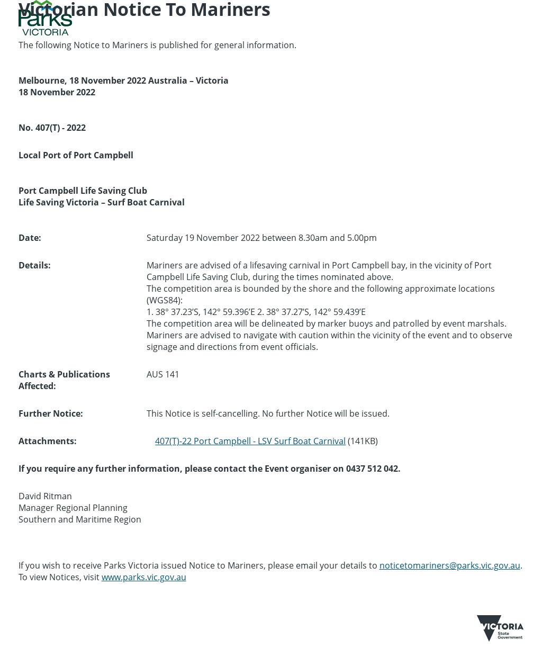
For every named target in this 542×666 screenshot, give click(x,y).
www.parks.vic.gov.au (144, 577)
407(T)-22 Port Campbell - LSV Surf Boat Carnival (250, 441)
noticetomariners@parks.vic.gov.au (450, 565)
